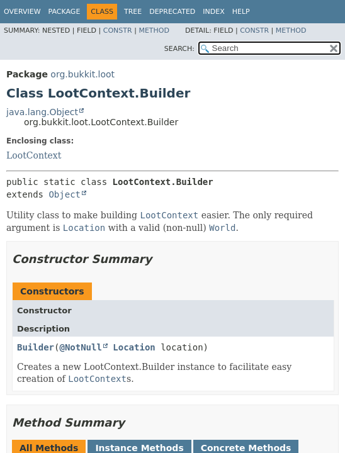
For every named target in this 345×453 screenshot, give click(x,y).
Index (213, 12)
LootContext (33, 155)
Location (134, 347)
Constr (117, 30)
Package (64, 12)
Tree (133, 12)
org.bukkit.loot (82, 74)
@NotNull (80, 347)
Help (241, 12)
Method (154, 30)
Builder (35, 347)
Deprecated (172, 12)
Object (64, 194)
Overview (22, 12)
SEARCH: (179, 49)
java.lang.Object (42, 112)
